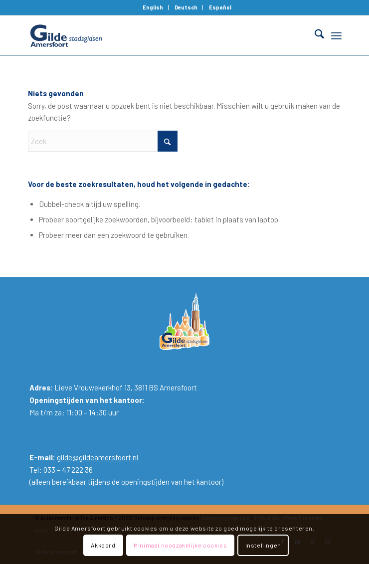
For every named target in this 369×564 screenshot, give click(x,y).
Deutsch (186, 7)
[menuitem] (153, 7)
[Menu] (336, 35)
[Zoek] (314, 35)
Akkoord (103, 545)
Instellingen (263, 545)
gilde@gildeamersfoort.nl (97, 457)
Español (220, 7)
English (153, 7)
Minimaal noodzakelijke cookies (180, 545)
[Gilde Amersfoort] (153, 35)
